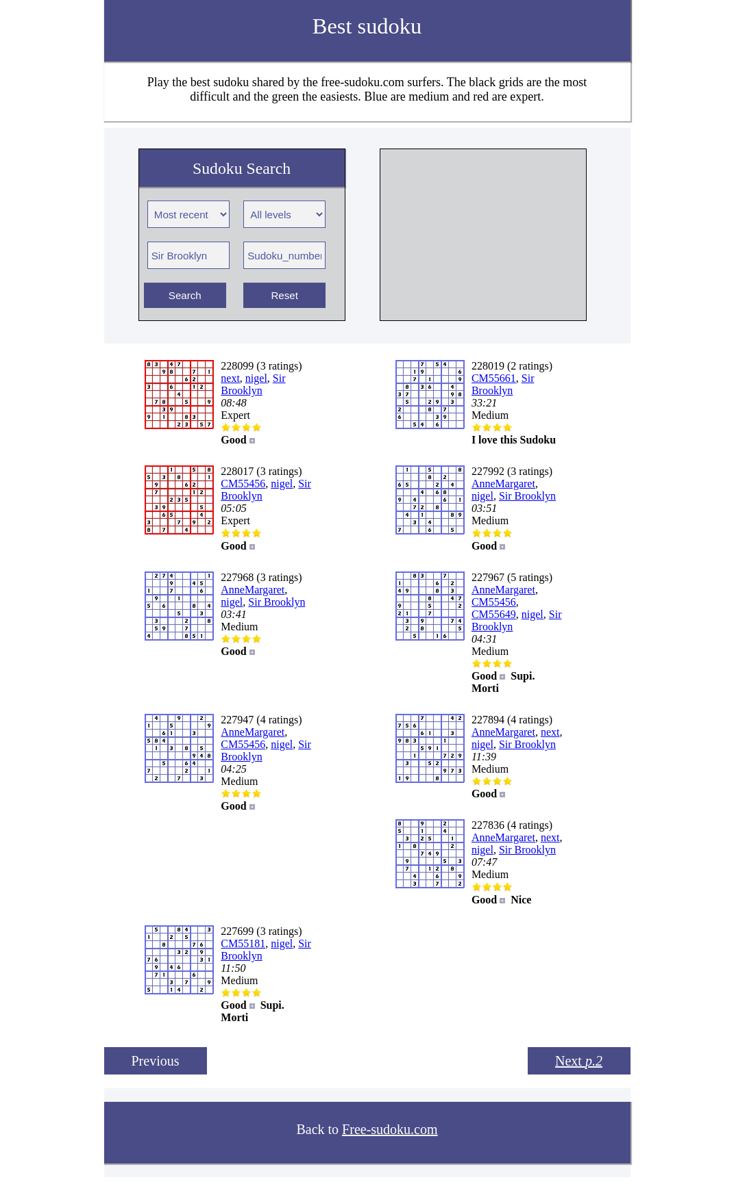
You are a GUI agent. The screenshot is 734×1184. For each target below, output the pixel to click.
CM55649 (494, 614)
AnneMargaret (503, 483)
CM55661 (494, 378)
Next (578, 1060)
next (230, 378)
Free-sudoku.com (389, 1129)
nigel (256, 378)
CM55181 (243, 943)
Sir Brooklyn (253, 384)
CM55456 (243, 483)
